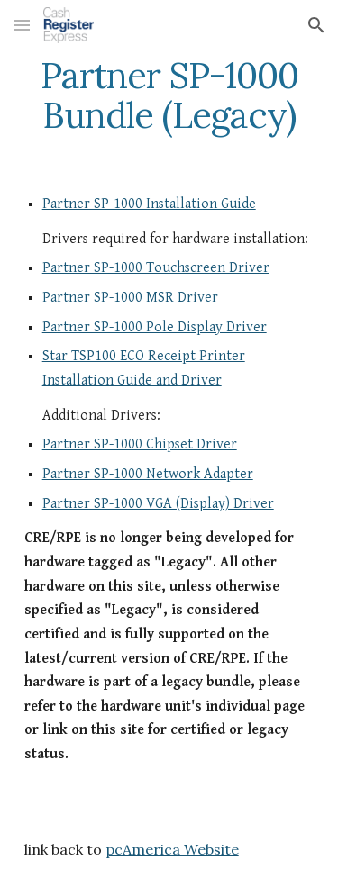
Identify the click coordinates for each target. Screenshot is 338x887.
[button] (21, 25)
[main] (169, 95)
